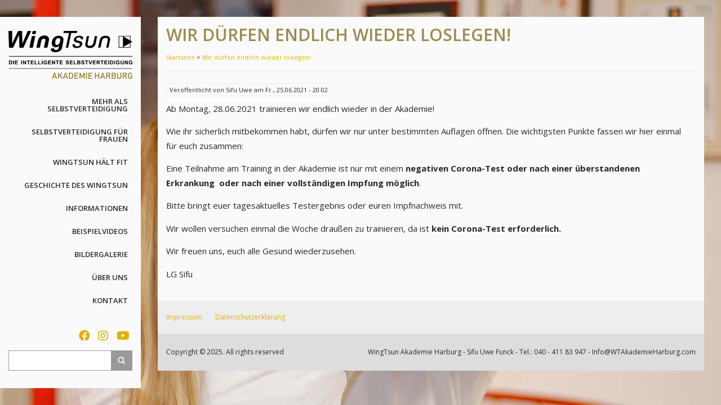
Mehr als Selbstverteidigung (87, 105)
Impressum (184, 317)
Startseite (180, 57)
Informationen (97, 208)
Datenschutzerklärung (250, 317)
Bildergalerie (101, 254)
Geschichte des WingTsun (76, 185)
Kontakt (110, 300)
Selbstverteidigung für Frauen (80, 135)
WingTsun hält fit (90, 162)
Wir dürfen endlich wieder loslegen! (256, 57)
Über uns (110, 277)
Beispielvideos (100, 231)
